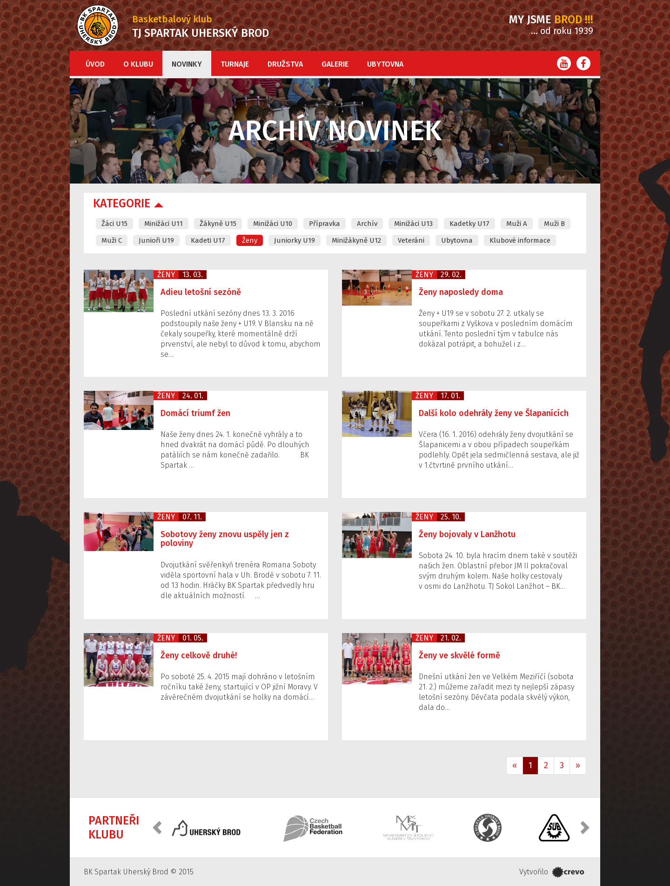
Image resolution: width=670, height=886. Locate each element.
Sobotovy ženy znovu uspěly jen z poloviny (225, 539)
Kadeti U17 (208, 240)
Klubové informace (519, 240)
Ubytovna (385, 64)
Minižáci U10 (272, 223)
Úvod (95, 64)
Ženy (249, 240)
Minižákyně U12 (356, 240)
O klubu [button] (138, 64)
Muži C (111, 240)
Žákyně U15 (218, 223)
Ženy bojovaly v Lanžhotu (467, 534)
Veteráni (411, 240)
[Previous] (514, 766)
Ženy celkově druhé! (199, 655)
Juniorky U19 (294, 240)
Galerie (335, 64)
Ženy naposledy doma (461, 292)
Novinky (187, 64)
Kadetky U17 (469, 223)
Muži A (516, 223)
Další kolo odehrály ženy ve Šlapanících (494, 413)
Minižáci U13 (413, 223)
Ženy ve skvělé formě (459, 655)
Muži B (554, 223)
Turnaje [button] (235, 64)
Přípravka (324, 223)
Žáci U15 (114, 223)
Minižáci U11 (163, 223)
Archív (367, 223)
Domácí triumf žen (195, 413)
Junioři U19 (156, 240)
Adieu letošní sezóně (201, 292)
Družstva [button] (285, 64)
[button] (158, 826)
